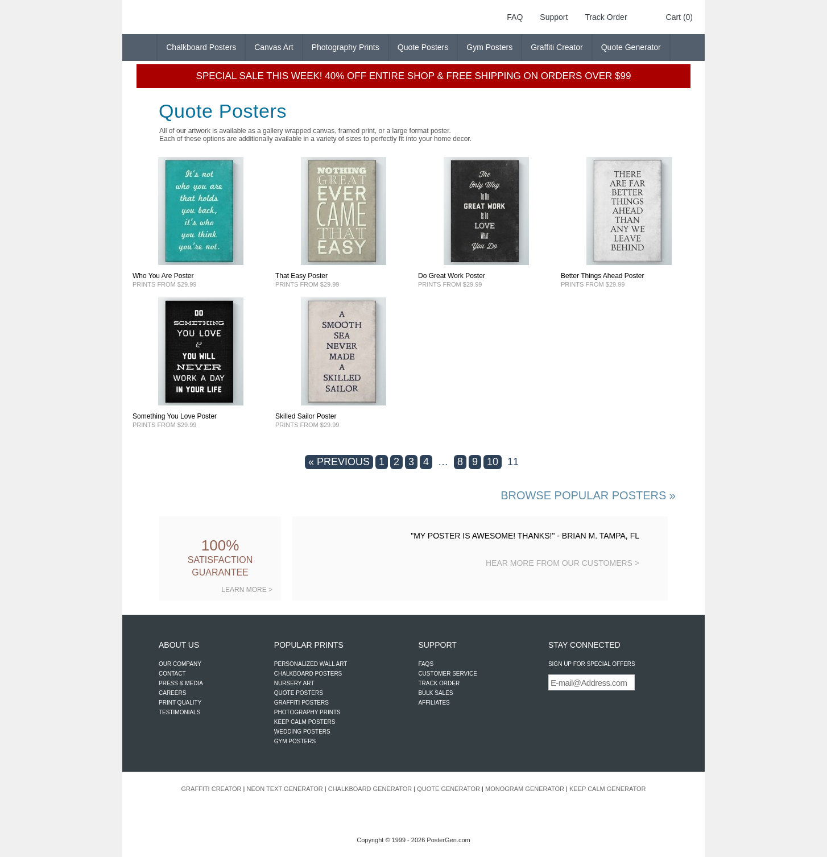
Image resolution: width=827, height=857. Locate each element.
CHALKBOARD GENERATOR (370, 788)
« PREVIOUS (339, 461)
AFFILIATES (433, 702)
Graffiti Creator (557, 47)
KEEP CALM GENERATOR (607, 788)
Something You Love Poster (175, 416)
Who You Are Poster (163, 276)
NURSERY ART (294, 683)
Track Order (606, 17)
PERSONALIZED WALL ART (311, 664)
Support (554, 17)
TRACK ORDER (439, 683)
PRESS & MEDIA (181, 683)
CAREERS (172, 693)
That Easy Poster (301, 276)
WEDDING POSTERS (302, 731)
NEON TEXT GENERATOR (284, 788)
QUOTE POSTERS (298, 693)
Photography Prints (345, 47)
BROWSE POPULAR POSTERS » (588, 495)
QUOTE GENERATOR (448, 788)
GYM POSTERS (295, 741)
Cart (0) (679, 17)
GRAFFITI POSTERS (301, 702)
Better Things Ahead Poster (602, 276)
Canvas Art (273, 47)
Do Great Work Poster (451, 276)
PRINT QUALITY (180, 702)
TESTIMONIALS (179, 712)
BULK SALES (435, 693)
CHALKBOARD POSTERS (308, 673)
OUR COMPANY (180, 664)
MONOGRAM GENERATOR (524, 788)
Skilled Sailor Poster (305, 416)
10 (492, 461)
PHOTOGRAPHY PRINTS (307, 712)
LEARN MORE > (246, 590)
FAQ (515, 17)
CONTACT (172, 673)
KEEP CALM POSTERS (305, 722)
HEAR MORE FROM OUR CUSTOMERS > (562, 563)
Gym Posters (489, 47)
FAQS (425, 664)
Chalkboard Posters (201, 47)
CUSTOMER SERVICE (447, 673)
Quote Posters (423, 47)
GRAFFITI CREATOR (211, 788)
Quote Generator (631, 47)
